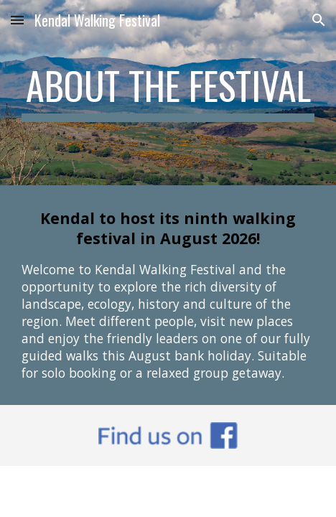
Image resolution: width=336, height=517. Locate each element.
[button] (17, 19)
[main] (168, 92)
